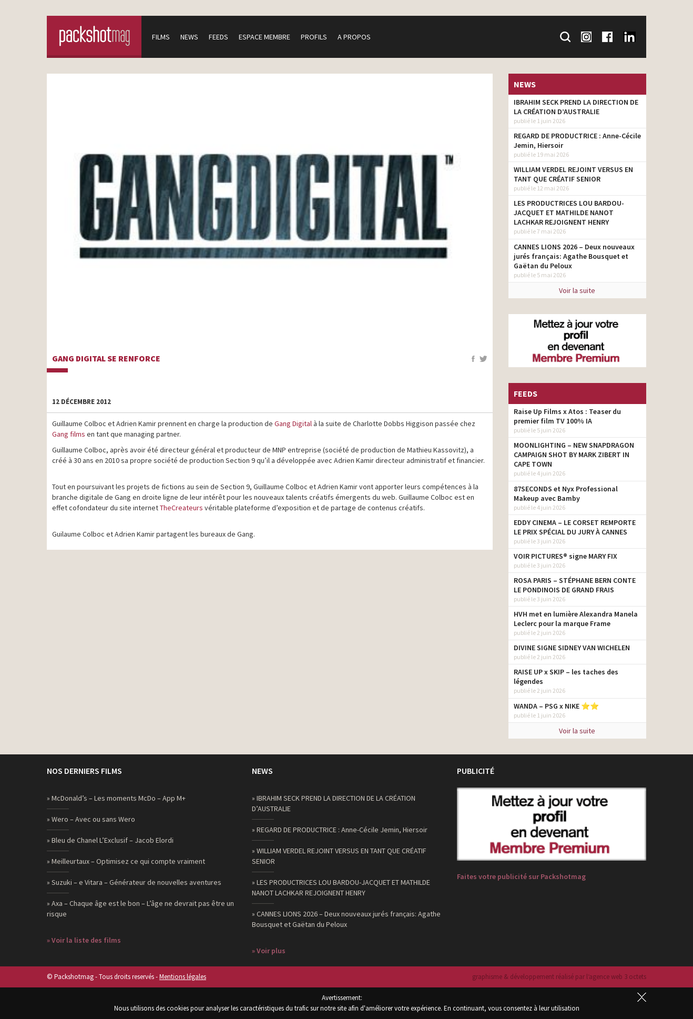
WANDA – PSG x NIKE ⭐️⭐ (556, 706)
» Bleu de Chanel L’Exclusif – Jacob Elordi (110, 840)
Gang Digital (293, 423)
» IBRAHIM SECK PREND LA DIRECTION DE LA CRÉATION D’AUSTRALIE (333, 803)
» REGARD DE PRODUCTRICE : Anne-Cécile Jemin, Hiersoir (339, 829)
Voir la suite (577, 290)
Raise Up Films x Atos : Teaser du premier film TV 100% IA (567, 416)
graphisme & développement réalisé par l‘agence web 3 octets (559, 976)
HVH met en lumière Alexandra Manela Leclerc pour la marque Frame (576, 618)
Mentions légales (182, 976)
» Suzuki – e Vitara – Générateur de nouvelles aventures (134, 882)
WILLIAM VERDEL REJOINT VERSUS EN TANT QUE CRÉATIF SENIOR (573, 174)
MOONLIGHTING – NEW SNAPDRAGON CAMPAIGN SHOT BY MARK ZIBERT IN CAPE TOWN (574, 454)
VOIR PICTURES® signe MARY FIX (565, 556)
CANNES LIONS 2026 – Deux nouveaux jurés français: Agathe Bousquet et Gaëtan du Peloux (574, 256)
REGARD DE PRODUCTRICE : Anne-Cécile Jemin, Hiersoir (577, 140)
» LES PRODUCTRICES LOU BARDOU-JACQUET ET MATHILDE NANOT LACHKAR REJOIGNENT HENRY (341, 887)
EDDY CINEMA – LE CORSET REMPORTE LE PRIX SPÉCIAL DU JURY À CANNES (575, 527)
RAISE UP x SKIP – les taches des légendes (566, 676)
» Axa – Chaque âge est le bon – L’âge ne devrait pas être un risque (140, 909)
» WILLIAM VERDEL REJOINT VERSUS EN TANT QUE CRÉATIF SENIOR (339, 856)
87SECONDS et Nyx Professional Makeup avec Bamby (566, 493)
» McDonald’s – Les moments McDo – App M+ (116, 798)
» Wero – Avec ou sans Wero (91, 819)
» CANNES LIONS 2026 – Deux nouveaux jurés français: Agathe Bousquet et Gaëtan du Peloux (346, 919)
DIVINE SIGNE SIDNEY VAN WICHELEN (572, 647)
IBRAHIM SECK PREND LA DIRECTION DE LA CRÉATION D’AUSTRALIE (576, 106)
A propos (354, 37)
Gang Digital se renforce (106, 359)
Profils (314, 37)
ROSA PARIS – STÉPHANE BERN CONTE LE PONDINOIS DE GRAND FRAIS (575, 585)
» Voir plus (269, 950)
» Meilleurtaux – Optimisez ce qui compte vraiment (126, 861)
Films (161, 37)
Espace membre (264, 37)
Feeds (218, 37)
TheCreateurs (181, 507)
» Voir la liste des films (84, 940)
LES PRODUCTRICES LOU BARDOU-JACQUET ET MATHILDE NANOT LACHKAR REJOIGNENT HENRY (569, 212)
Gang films (68, 434)
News (189, 37)
